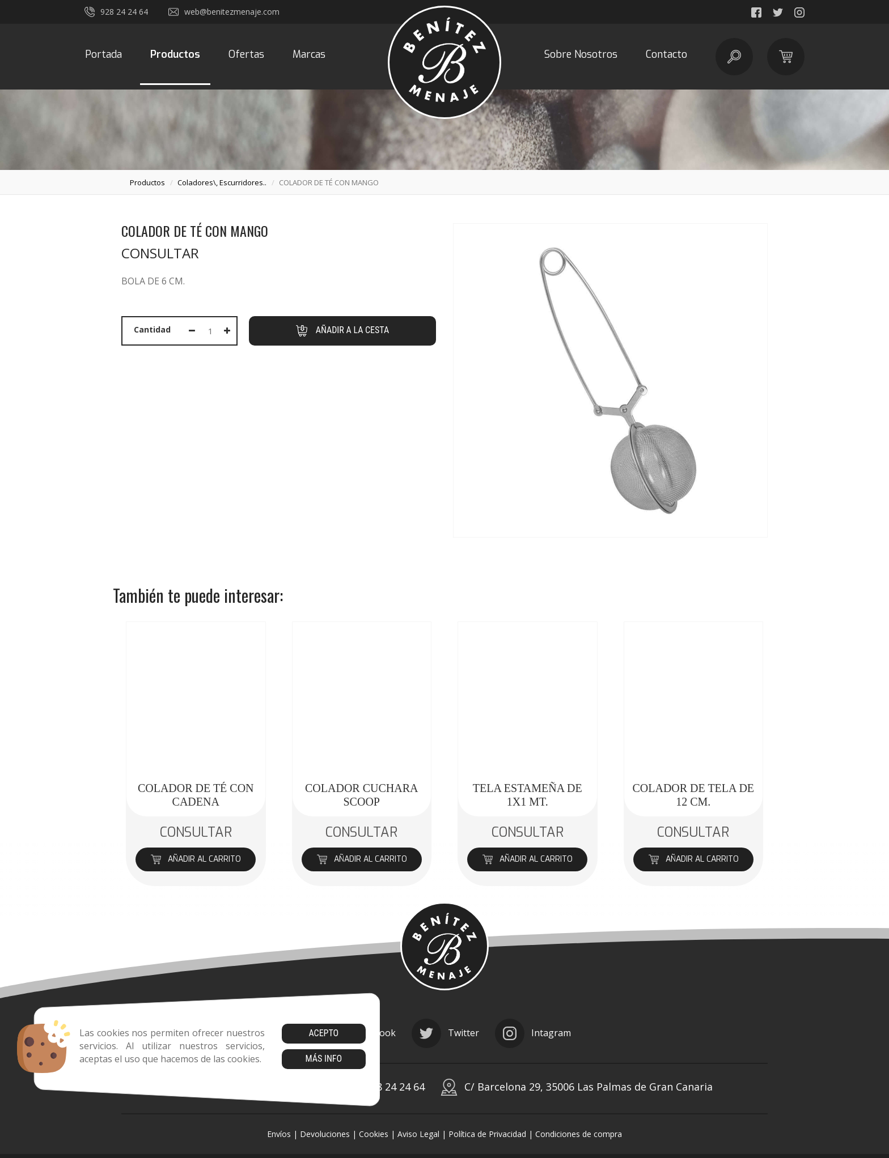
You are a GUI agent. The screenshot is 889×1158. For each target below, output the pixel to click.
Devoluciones (325, 1134)
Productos (175, 54)
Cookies (373, 1134)
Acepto (323, 1033)
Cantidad (152, 329)
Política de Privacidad (487, 1134)
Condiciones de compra (578, 1134)
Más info (323, 1058)
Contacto (666, 54)
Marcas (309, 54)
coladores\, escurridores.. (221, 182)
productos (147, 182)
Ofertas (246, 54)
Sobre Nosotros (580, 54)
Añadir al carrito (196, 859)
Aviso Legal (418, 1134)
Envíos (279, 1134)
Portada (103, 54)
